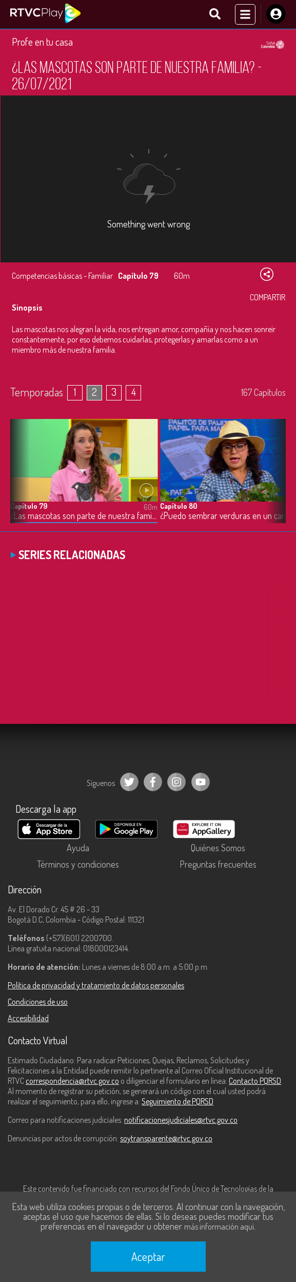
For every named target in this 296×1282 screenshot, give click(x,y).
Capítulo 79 (28, 506)
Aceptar (148, 1256)
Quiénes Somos (218, 847)
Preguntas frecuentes (218, 864)
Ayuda (78, 847)
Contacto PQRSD (255, 1081)
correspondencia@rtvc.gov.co (72, 1081)
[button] (273, 478)
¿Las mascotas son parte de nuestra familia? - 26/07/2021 (83, 515)
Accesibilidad (28, 1018)
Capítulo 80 (178, 506)
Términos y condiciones (78, 864)
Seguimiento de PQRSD (177, 1101)
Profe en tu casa (42, 41)
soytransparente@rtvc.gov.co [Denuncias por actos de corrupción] (166, 1138)
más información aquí (219, 1226)
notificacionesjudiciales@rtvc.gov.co (181, 1120)
